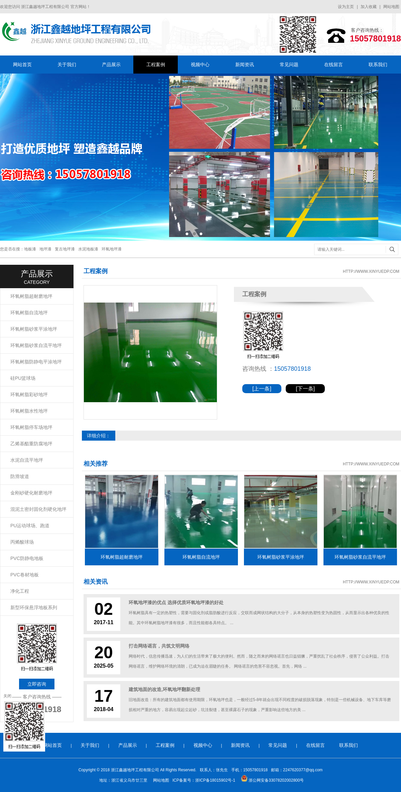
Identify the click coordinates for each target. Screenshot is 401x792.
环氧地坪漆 (112, 249)
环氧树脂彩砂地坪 (29, 394)
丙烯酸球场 (22, 542)
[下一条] (305, 388)
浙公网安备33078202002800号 (272, 780)
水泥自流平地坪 (26, 460)
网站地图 (391, 6)
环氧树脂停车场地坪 (31, 427)
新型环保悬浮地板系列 (33, 607)
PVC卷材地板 (24, 574)
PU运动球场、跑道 (29, 525)
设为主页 (346, 6)
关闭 (7, 696)
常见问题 (289, 64)
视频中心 (200, 64)
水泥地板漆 (88, 249)
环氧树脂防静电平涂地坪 (36, 361)
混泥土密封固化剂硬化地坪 (38, 509)
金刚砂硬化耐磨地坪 (31, 492)
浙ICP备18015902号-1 (215, 780)
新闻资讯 (244, 64)
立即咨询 (36, 684)
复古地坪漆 (65, 249)
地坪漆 (45, 249)
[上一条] (261, 388)
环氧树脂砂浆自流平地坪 (36, 345)
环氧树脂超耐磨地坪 (31, 296)
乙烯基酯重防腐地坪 (31, 443)
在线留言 (333, 64)
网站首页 (22, 64)
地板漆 (30, 249)
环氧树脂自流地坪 (29, 312)
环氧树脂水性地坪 (29, 411)
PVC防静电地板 (26, 558)
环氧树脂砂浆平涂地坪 (33, 329)
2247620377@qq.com (302, 770)
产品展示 (111, 64)
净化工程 (19, 591)
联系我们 (378, 64)
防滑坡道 (19, 476)
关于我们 (66, 64)
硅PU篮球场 (22, 378)
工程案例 (155, 64)
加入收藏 (369, 6)
